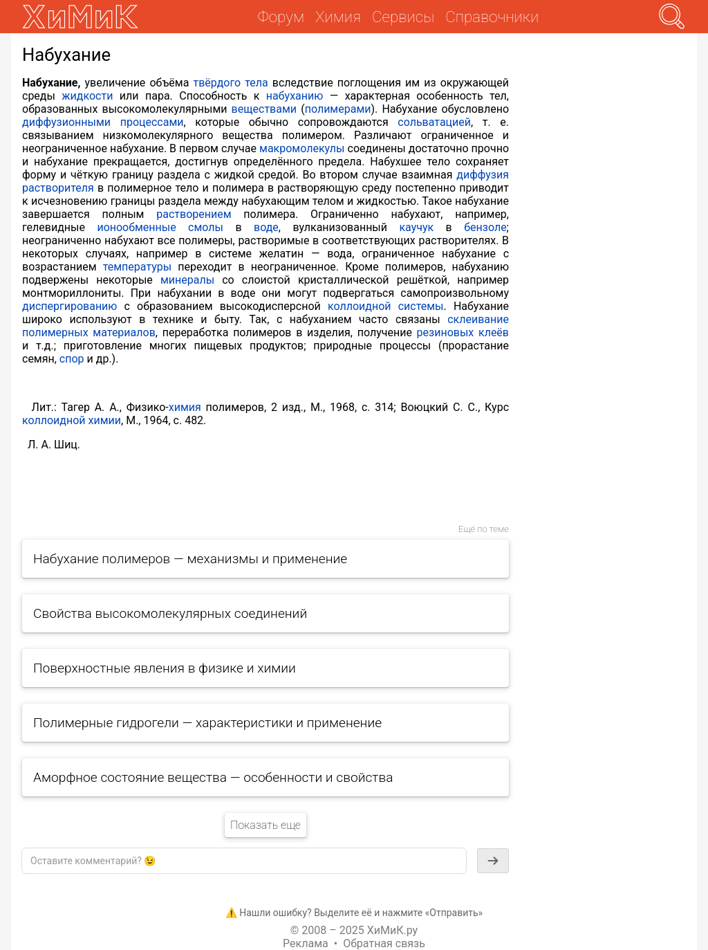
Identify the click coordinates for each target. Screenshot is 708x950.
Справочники (492, 17)
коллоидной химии (71, 420)
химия (185, 407)
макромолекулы (302, 148)
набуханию (295, 95)
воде (266, 227)
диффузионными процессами (103, 122)
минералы (187, 279)
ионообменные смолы (160, 227)
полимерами (338, 109)
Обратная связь (384, 943)
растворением (193, 214)
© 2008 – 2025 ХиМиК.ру (354, 930)
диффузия (482, 174)
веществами (264, 109)
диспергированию (69, 306)
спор (71, 358)
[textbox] (244, 860)
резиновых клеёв (463, 332)
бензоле (485, 227)
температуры (137, 266)
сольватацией (434, 122)
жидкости (87, 95)
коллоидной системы (386, 306)
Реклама (305, 943)
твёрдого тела (231, 82)
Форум (281, 17)
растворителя (58, 187)
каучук (416, 227)
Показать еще (265, 825)
